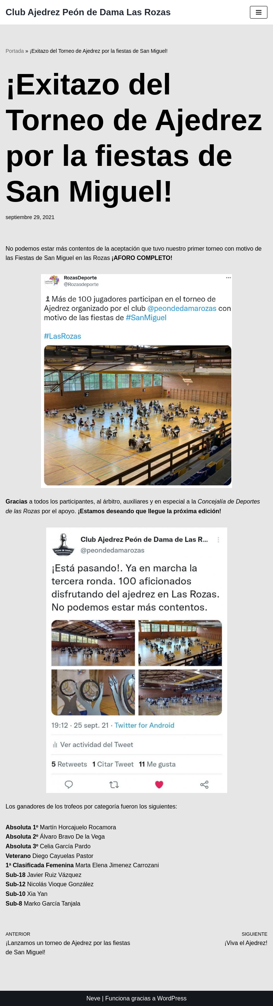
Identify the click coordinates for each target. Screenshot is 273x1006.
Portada (15, 51)
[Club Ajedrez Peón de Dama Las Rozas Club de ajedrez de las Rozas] (88, 12)
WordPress (172, 998)
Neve (93, 998)
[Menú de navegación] (258, 12)
